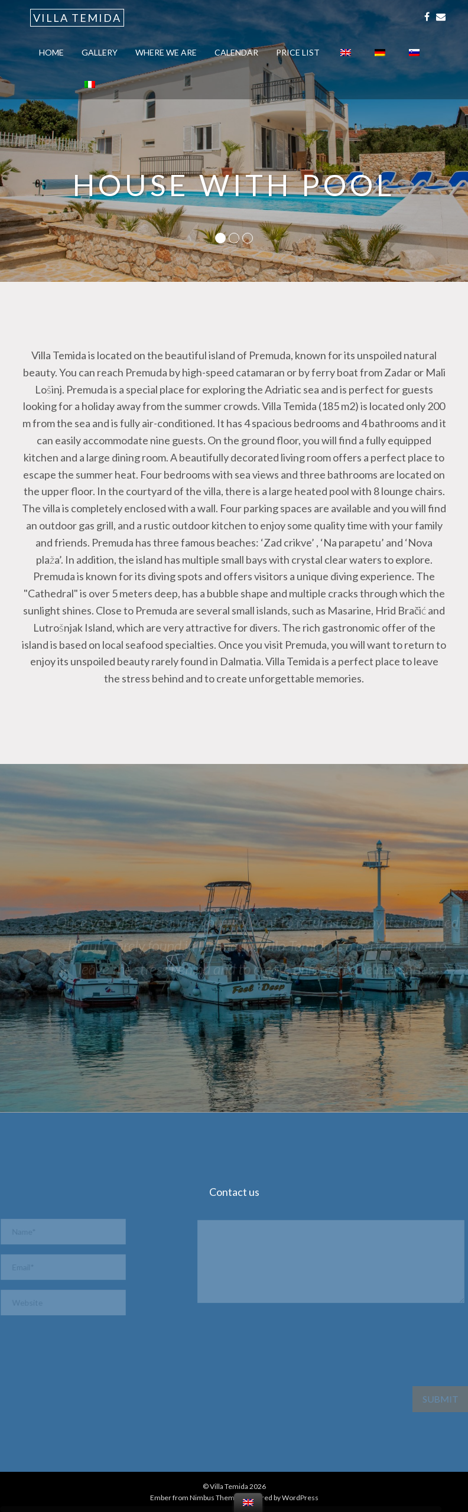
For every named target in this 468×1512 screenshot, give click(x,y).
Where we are (166, 52)
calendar (236, 52)
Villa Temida (77, 17)
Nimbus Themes (216, 1497)
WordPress (300, 1497)
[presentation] (111, 1362)
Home (51, 52)
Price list (298, 52)
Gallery (100, 52)
